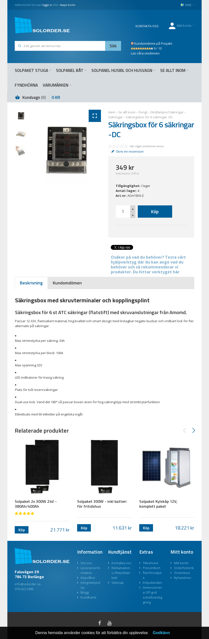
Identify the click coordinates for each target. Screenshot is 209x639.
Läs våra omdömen (145, 53)
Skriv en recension (127, 151)
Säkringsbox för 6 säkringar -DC (149, 117)
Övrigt (142, 112)
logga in (47, 5)
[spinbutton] (123, 211)
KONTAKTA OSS (147, 26)
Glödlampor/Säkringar (166, 112)
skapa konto (67, 5)
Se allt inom (126, 112)
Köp (155, 211)
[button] (132, 208)
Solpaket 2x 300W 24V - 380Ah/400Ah (36, 504)
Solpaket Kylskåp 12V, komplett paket (158, 504)
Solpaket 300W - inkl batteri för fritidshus (101, 504)
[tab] (31, 283)
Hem (111, 112)
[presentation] (31, 283)
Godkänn (161, 633)
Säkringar (115, 117)
